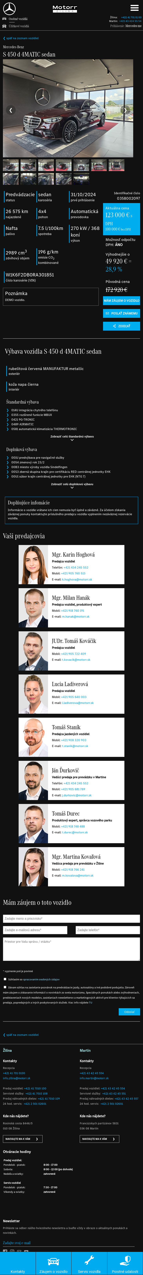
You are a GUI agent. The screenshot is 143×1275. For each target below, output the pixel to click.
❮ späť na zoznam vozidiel (21, 38)
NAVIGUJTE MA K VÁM (21, 1139)
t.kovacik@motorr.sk (76, 661)
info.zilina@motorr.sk (16, 1079)
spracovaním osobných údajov (41, 980)
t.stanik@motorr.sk (75, 747)
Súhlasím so (34, 980)
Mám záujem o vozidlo (121, 301)
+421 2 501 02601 (35, 1105)
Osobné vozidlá (18, 18)
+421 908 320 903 (73, 741)
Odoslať (129, 1012)
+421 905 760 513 (73, 574)
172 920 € (116, 290)
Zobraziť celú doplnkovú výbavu (72, 486)
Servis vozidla (89, 1271)
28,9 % (114, 270)
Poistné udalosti (125, 1271)
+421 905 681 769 (73, 790)
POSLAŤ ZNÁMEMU (122, 314)
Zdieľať (121, 327)
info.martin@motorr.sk (94, 1079)
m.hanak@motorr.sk (76, 617)
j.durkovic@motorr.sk (76, 796)
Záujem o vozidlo (53, 1271)
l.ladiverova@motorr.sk (78, 704)
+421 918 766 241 (72, 870)
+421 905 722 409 (73, 655)
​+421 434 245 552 (76, 568)
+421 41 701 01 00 (131, 17)
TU (90, 1003)
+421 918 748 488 (73, 827)
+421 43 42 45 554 (92, 1074)
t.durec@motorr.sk (75, 833)
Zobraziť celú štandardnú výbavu (72, 439)
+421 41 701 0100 (14, 1074)
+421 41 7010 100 (35, 1089)
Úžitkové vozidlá (19, 26)
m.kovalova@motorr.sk (77, 876)
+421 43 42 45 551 (114, 1094)
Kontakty (18, 1271)
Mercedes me (133, 25)
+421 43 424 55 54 (130, 21)
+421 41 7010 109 (49, 1100)
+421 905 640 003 (74, 698)
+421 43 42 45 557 (126, 1100)
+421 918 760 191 (72, 611)
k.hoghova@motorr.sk (77, 580)
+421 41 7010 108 (36, 1094)
